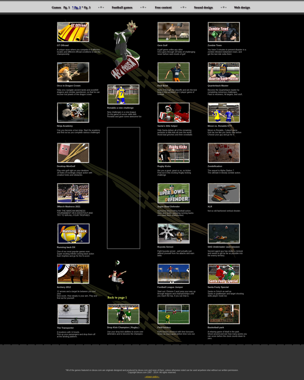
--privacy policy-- (152, 377)
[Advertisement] (123, 188)
